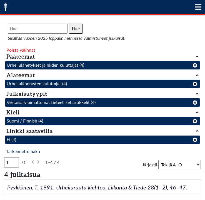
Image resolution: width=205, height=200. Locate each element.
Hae (76, 28)
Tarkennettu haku (23, 151)
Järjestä (149, 164)
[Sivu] (11, 162)
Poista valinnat (20, 49)
